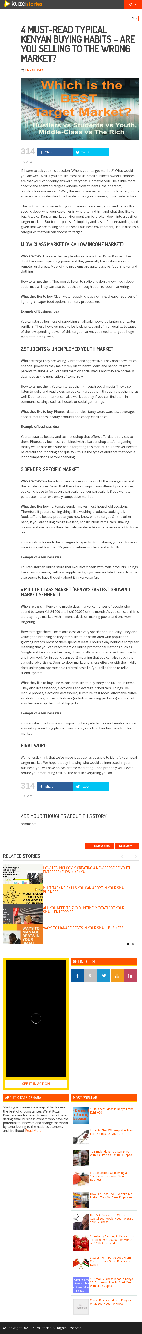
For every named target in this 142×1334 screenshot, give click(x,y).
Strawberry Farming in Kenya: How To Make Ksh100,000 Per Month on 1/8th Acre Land (112, 1239)
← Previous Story (99, 846)
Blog (134, 18)
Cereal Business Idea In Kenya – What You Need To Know (110, 1301)
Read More (33, 1130)
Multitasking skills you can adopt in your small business (85, 889)
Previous (124, 856)
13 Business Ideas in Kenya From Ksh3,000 (111, 1110)
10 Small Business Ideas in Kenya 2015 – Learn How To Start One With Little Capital (111, 1282)
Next (134, 856)
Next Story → (127, 846)
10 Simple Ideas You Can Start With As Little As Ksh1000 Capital (111, 1153)
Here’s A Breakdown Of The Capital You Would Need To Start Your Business (111, 1218)
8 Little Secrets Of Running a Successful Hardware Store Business (108, 1176)
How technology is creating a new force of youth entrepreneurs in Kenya (87, 869)
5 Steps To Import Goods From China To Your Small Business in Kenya (111, 1261)
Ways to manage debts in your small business (83, 927)
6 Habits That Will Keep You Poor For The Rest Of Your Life (111, 1132)
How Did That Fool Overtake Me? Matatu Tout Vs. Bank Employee (111, 1195)
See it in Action (36, 1083)
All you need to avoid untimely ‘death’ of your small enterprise (83, 909)
